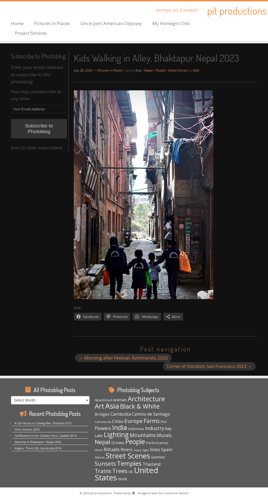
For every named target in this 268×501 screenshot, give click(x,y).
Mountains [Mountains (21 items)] (143, 435)
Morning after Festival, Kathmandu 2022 (123, 358)
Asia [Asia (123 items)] (112, 406)
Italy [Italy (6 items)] (168, 428)
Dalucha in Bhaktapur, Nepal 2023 (38, 442)
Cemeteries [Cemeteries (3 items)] (103, 422)
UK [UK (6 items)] (131, 471)
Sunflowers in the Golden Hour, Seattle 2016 (45, 436)
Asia (138, 70)
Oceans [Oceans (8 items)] (117, 442)
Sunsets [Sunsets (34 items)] (105, 463)
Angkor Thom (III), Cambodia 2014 (38, 448)
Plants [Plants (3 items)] (99, 450)
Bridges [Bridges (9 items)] (102, 414)
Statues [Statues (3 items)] (100, 457)
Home (17, 23)
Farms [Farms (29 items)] (152, 421)
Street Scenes (178, 70)
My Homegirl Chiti (171, 23)
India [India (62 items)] (119, 427)
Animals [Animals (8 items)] (120, 399)
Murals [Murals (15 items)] (164, 435)
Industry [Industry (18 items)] (154, 428)
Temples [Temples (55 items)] (129, 463)
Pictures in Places (52, 23)
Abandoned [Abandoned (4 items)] (103, 400)
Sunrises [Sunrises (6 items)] (158, 457)
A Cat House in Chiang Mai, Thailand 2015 (43, 423)
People (160, 70)
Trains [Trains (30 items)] (103, 471)
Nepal (148, 70)
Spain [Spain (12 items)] (166, 449)
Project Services (31, 33)
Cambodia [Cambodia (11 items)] (120, 414)
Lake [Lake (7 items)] (99, 435)
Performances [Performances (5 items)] (157, 442)
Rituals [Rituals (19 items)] (112, 449)
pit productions (236, 10)
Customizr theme (176, 493)
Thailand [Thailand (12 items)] (152, 464)
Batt (196, 70)
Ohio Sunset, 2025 (27, 429)
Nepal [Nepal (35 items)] (102, 442)
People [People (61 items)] (135, 441)
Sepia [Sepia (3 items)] (137, 450)
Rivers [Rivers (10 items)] (127, 449)
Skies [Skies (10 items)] (155, 449)
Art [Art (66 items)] (99, 406)
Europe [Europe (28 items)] (133, 421)
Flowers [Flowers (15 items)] (103, 428)
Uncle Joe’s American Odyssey (111, 23)
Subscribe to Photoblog (39, 128)
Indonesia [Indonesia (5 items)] (136, 428)
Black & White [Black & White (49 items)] (140, 406)
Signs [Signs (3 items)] (145, 450)
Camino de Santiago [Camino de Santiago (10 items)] (151, 414)
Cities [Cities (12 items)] (117, 421)
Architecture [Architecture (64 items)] (146, 398)
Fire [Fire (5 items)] (163, 421)
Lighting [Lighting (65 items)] (116, 434)
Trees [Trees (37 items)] (119, 471)
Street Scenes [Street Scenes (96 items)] (128, 456)
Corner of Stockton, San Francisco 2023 (209, 366)
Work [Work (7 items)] (122, 478)
